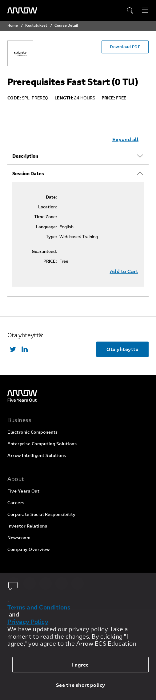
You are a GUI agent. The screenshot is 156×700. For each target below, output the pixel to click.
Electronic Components (32, 432)
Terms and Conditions (38, 607)
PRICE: (50, 261)
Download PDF (125, 46)
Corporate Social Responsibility (41, 514)
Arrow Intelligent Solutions (36, 455)
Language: (46, 226)
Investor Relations (27, 526)
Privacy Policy (27, 621)
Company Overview (28, 549)
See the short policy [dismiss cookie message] (80, 685)
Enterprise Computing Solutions (42, 444)
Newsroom (18, 537)
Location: (47, 206)
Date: (51, 197)
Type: (51, 236)
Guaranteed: (44, 251)
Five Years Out (23, 491)
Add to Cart (124, 271)
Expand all (125, 139)
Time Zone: (45, 216)
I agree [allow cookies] (80, 664)
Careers (16, 502)
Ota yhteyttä (122, 349)
